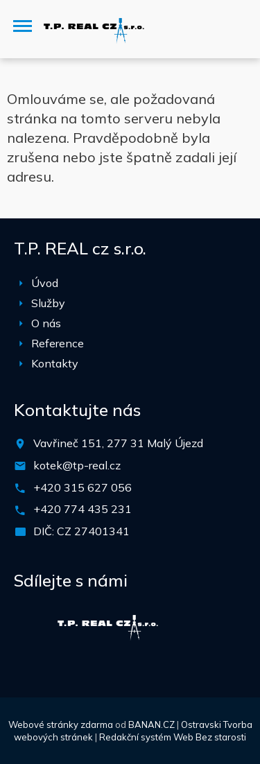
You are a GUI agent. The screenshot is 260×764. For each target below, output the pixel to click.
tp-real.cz (97, 465)
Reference (57, 343)
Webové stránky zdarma (60, 724)
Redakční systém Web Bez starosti (172, 737)
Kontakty (54, 363)
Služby (48, 303)
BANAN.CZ (151, 724)
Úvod (44, 283)
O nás (46, 323)
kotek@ (53, 465)
